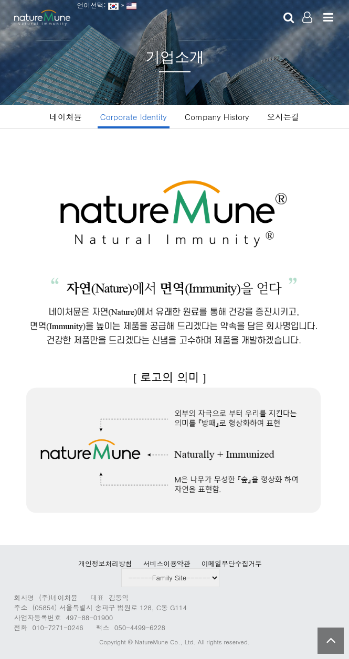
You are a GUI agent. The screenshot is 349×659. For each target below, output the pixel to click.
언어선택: (89, 5)
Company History (217, 116)
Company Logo (42, 18)
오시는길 (283, 116)
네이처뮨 (66, 116)
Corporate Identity (133, 116)
